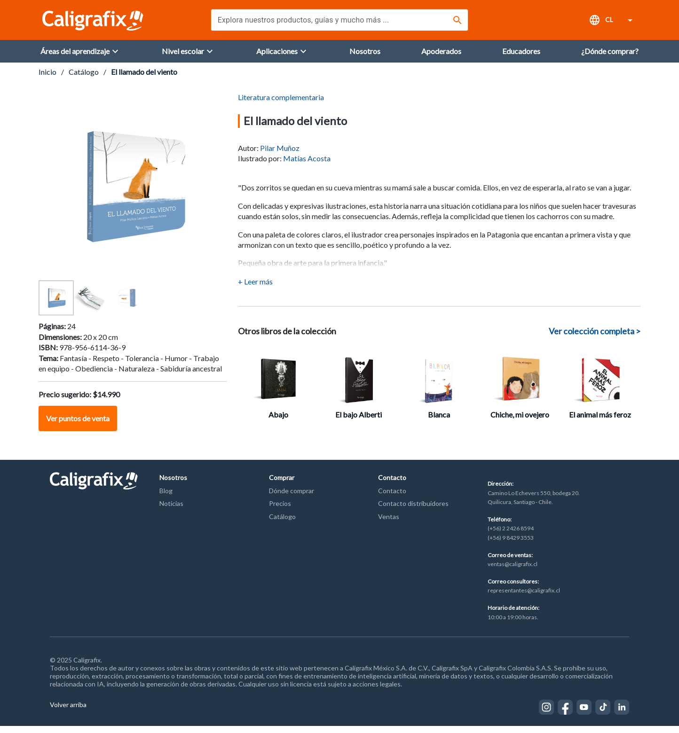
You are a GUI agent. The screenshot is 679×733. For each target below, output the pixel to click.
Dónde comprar (291, 498)
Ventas (388, 524)
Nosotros (173, 485)
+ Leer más (255, 288)
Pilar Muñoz (280, 154)
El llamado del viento (144, 78)
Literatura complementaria (281, 104)
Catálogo (84, 78)
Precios (280, 510)
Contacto (392, 485)
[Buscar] (457, 20)
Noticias (171, 510)
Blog (166, 498)
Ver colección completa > (594, 338)
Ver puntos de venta (78, 425)
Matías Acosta (307, 165)
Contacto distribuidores (413, 510)
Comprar (281, 485)
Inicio (47, 78)
